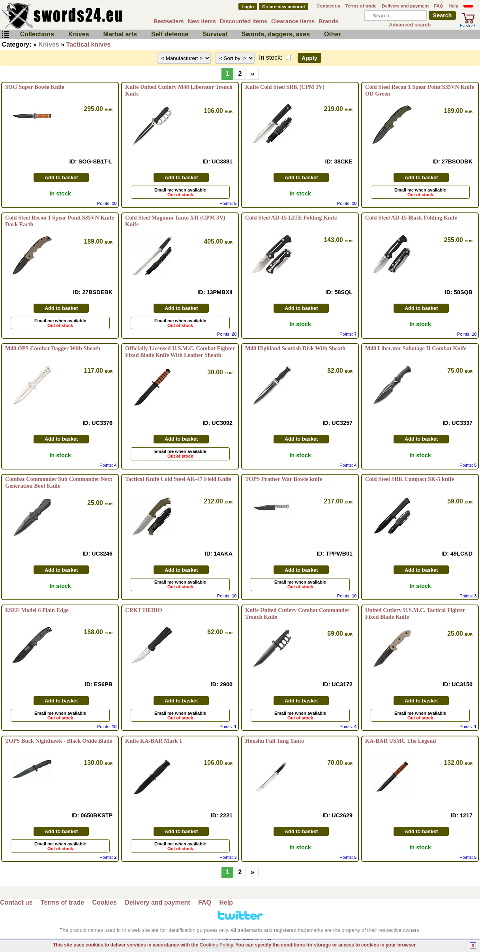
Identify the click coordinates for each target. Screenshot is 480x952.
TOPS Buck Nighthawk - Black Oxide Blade (58, 741)
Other (332, 34)
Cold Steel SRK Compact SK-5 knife (409, 479)
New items (202, 21)
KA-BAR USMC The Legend (400, 741)
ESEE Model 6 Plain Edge (37, 610)
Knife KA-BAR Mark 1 (153, 741)
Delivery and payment (405, 6)
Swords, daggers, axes (276, 34)
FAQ (438, 6)
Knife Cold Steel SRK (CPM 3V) (284, 87)
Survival (214, 34)
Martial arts (120, 34)
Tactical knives (88, 44)
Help (453, 6)
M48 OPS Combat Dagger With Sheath (52, 348)
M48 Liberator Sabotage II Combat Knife (416, 348)
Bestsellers (169, 21)
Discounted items (243, 21)
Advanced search (410, 25)
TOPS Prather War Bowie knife (283, 479)
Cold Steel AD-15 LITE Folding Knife (291, 217)
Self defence (169, 34)
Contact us (328, 6)
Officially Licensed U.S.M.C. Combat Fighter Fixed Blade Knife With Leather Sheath (180, 351)
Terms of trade (361, 6)
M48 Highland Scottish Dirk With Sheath (295, 348)
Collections (37, 34)
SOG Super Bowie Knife (34, 87)
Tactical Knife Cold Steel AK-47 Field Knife (178, 479)
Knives (78, 34)
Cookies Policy (216, 945)
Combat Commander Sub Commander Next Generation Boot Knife (58, 482)
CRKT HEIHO (143, 610)
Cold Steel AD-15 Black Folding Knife (411, 217)
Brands (328, 21)
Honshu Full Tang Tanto (274, 741)
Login (248, 6)
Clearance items (293, 21)
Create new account (283, 6)
